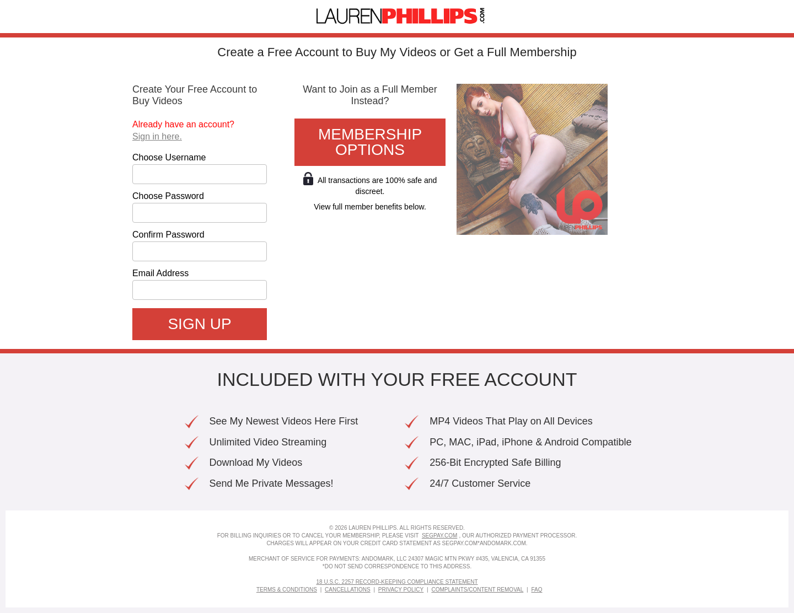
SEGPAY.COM (439, 536)
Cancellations (348, 590)
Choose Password (168, 196)
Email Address (160, 273)
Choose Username (169, 158)
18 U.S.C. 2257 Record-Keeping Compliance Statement (397, 582)
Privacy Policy (400, 590)
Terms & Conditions (286, 590)
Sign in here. (157, 136)
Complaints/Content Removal (477, 590)
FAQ (536, 590)
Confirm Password (168, 235)
